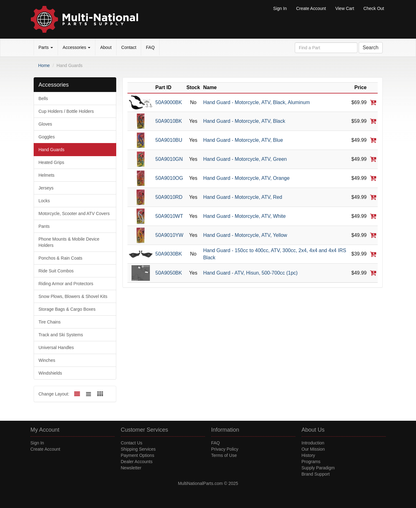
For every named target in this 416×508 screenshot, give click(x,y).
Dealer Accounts (137, 461)
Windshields (50, 373)
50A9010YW (169, 235)
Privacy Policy (224, 449)
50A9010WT (169, 216)
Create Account (311, 8)
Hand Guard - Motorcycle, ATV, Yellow (245, 235)
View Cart (344, 8)
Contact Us (131, 442)
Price (360, 87)
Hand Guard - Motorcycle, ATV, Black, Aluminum (256, 102)
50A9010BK (168, 121)
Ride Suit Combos (56, 270)
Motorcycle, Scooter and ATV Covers (74, 213)
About (106, 47)
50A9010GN (169, 159)
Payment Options (137, 455)
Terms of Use (224, 455)
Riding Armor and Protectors (66, 283)
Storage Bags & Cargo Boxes (67, 309)
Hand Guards (52, 149)
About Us (313, 430)
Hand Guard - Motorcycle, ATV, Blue (243, 140)
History (308, 455)
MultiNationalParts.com (200, 483)
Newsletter (131, 467)
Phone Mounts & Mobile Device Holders (69, 242)
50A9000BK (168, 102)
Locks (44, 200)
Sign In (280, 8)
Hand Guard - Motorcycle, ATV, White (244, 216)
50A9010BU (168, 140)
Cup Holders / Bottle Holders (66, 111)
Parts (46, 47)
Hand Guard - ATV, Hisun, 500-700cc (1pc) (250, 273)
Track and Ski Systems (61, 334)
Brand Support (316, 474)
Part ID (163, 87)
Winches (47, 360)
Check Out (373, 8)
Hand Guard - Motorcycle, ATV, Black (244, 121)
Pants (44, 226)
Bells (43, 98)
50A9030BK (168, 253)
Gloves (45, 124)
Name (210, 87)
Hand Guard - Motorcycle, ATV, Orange (246, 178)
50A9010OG (169, 178)
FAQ (150, 47)
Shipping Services (138, 449)
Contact (128, 47)
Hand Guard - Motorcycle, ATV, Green (245, 159)
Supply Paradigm (318, 467)
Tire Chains (50, 321)
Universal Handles (56, 347)
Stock (193, 87)
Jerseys (46, 187)
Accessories (76, 47)
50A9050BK (168, 273)
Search (371, 47)
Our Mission (313, 449)
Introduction (313, 442)
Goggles (47, 136)
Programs (311, 461)
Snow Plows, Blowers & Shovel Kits (73, 296)
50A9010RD (169, 197)
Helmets (47, 175)
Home (44, 65)
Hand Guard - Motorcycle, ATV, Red (242, 197)
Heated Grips (51, 162)
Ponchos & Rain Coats (61, 258)
